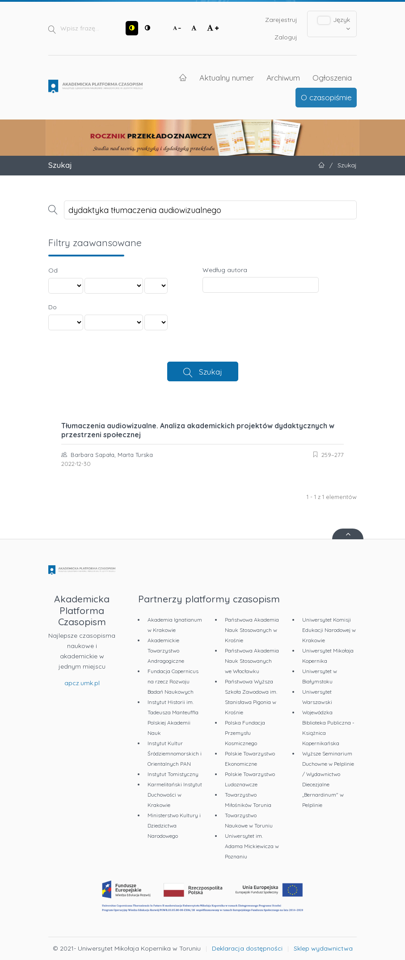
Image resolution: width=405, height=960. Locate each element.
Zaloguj (285, 37)
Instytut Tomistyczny (173, 774)
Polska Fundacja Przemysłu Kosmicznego (245, 733)
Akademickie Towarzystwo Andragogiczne (166, 650)
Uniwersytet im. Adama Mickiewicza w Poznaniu (252, 846)
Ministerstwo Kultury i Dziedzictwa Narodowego (174, 825)
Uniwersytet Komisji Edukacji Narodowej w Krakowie (329, 630)
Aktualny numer (226, 77)
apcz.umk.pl (82, 683)
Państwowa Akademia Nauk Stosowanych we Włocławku (252, 660)
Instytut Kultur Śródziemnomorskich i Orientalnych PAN (175, 753)
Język (334, 24)
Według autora (224, 270)
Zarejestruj (281, 20)
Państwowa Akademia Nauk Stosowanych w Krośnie (252, 630)
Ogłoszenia (332, 77)
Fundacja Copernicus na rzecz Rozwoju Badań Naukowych (173, 681)
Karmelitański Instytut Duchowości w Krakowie (175, 794)
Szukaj (210, 371)
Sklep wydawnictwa (323, 948)
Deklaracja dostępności (247, 948)
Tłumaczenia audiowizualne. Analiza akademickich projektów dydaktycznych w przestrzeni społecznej (197, 430)
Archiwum (283, 77)
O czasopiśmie (326, 97)
